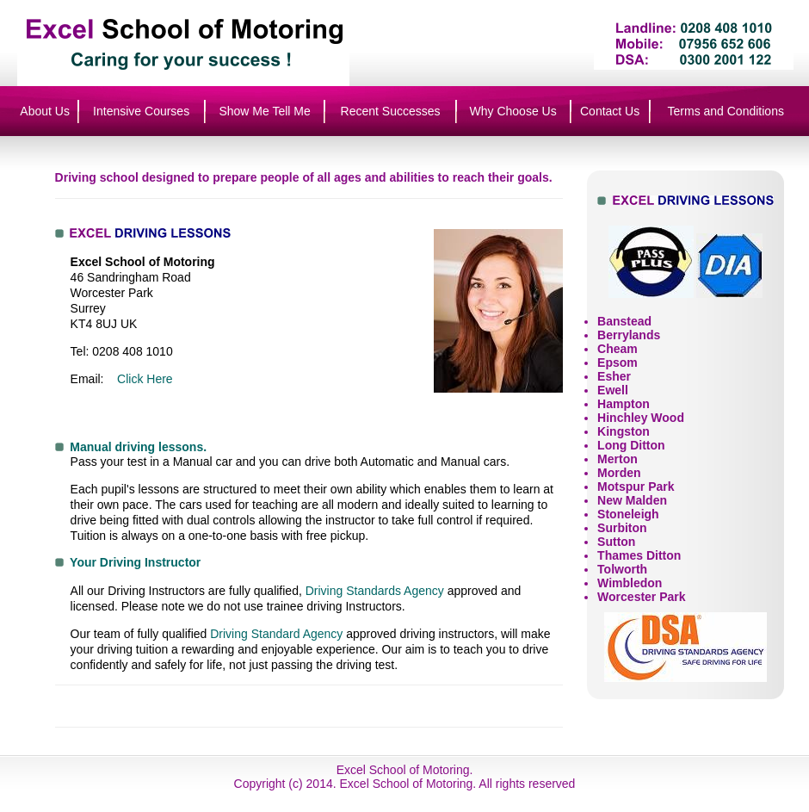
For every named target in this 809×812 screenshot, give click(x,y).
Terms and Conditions (726, 111)
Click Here (145, 379)
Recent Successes (391, 111)
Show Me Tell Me (264, 111)
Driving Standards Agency (375, 591)
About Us (45, 111)
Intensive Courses (141, 111)
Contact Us (609, 111)
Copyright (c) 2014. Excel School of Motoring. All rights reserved (405, 783)
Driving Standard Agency (276, 634)
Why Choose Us (513, 111)
